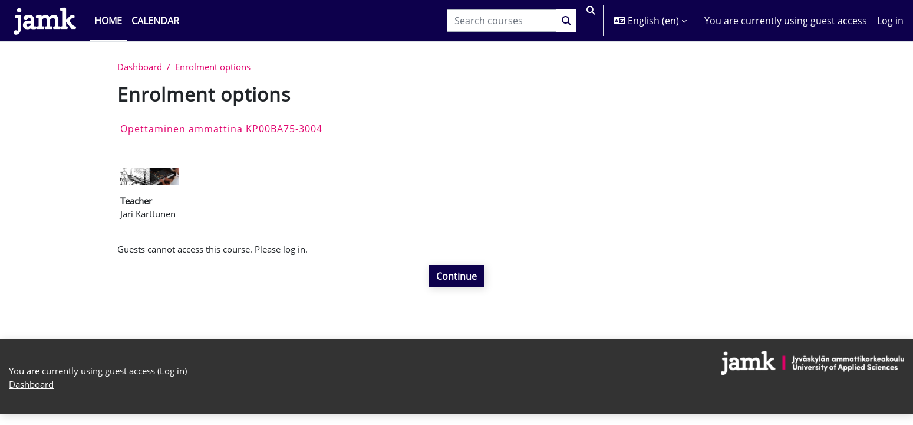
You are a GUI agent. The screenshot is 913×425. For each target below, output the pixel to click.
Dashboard (142, 67)
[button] (588, 20)
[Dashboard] (44, 20)
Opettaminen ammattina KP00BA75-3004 (221, 129)
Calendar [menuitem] (155, 20)
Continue (456, 280)
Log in (890, 20)
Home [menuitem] (108, 20)
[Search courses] (496, 20)
